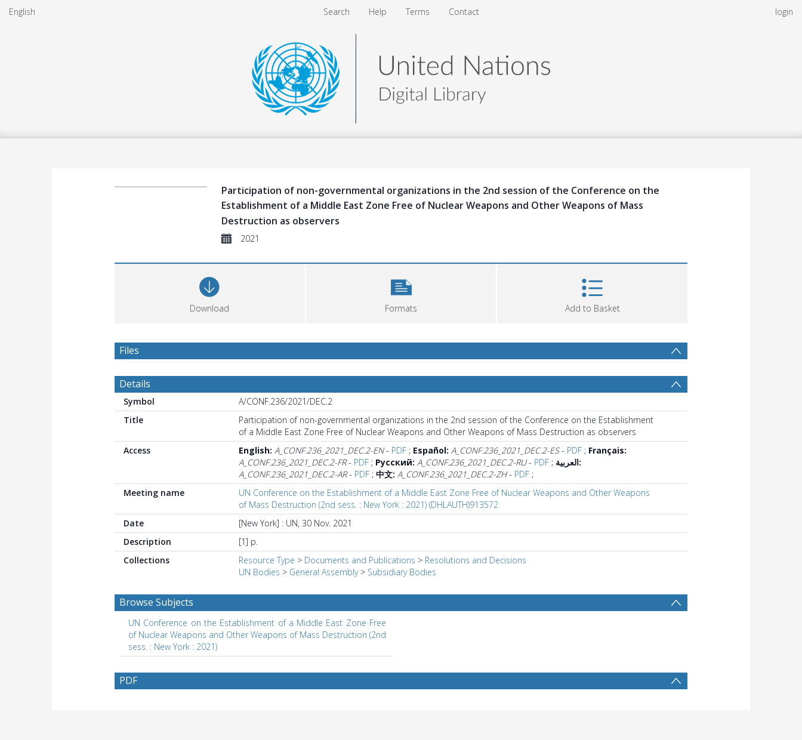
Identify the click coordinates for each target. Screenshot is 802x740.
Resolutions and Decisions (475, 560)
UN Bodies (259, 572)
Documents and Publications (359, 560)
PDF (398, 450)
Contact (464, 11)
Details (134, 383)
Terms (418, 11)
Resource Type (267, 560)
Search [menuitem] (336, 11)
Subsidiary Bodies (402, 572)
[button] (401, 292)
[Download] (210, 292)
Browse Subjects (156, 602)
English (22, 11)
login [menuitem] (784, 11)
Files (129, 350)
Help (378, 11)
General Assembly (323, 572)
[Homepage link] (401, 75)
